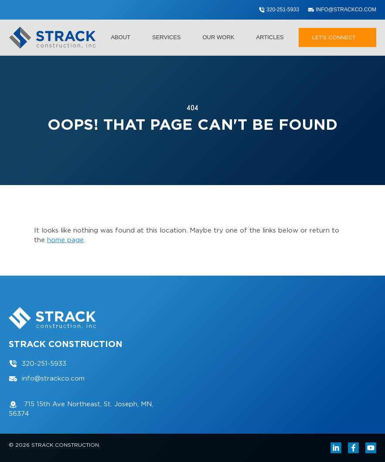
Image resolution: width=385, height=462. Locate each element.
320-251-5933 (279, 10)
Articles (269, 37)
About (125, 37)
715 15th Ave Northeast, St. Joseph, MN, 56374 (81, 409)
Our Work (223, 37)
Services (171, 37)
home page (65, 240)
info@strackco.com (342, 10)
